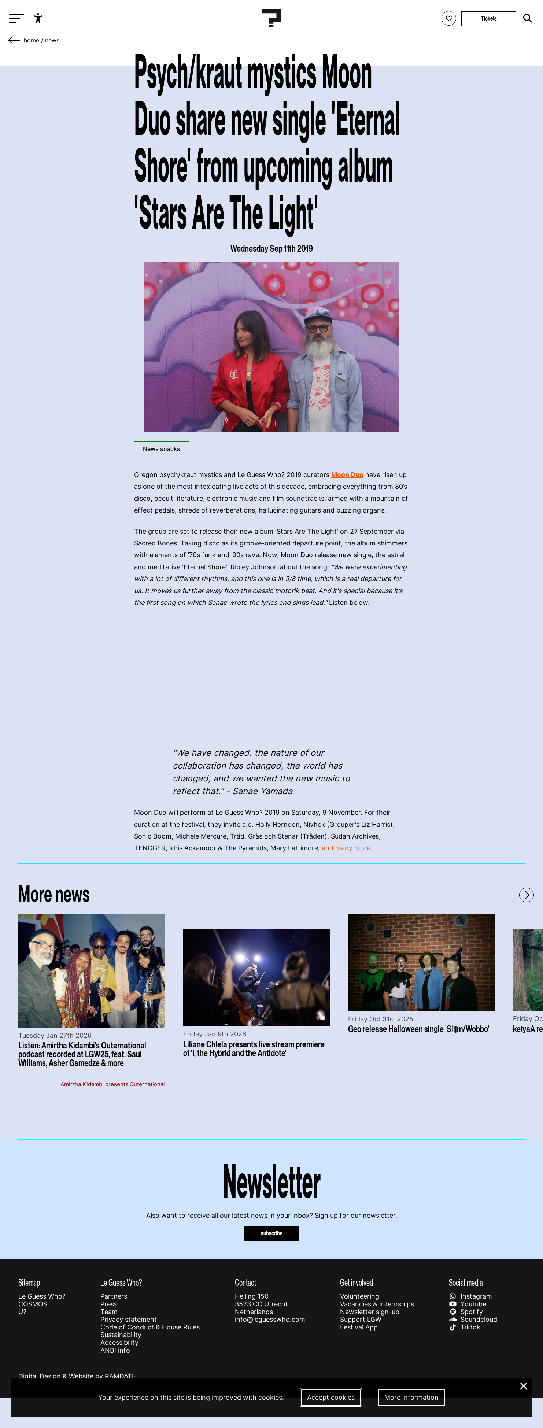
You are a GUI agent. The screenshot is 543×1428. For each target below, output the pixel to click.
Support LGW (360, 1319)
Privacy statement (128, 1319)
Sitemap (29, 1282)
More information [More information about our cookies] (411, 1397)
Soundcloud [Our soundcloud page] (473, 1319)
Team (109, 1312)
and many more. (347, 848)
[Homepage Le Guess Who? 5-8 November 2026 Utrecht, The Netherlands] (271, 18)
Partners (113, 1296)
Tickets (489, 18)
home (31, 40)
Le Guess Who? (42, 1296)
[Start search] (526, 18)
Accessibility (119, 1342)
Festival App (359, 1327)
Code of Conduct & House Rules (150, 1327)
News (52, 40)
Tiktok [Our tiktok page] (464, 1327)
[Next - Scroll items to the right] (526, 895)
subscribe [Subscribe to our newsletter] (271, 1233)
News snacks (161, 448)
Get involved (356, 1282)
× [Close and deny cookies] (524, 1385)
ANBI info (115, 1350)
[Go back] (14, 40)
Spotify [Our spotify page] (466, 1312)
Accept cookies (331, 1397)
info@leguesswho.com (270, 1319)
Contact (245, 1282)
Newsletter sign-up (369, 1312)
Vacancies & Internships (377, 1304)
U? (22, 1312)
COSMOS (32, 1304)
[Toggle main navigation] (14, 18)
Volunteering (359, 1296)
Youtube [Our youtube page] (467, 1304)
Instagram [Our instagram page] (470, 1296)
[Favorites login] (449, 18)
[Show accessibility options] (39, 18)
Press (108, 1304)
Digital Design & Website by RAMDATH (77, 1376)
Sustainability (120, 1335)
